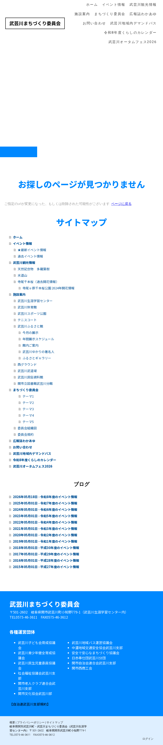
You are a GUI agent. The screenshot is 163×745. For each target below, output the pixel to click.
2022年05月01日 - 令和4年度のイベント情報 (45, 522)
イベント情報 (113, 5)
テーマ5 (28, 421)
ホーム (92, 5)
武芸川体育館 (27, 307)
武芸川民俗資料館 (30, 377)
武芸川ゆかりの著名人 (38, 351)
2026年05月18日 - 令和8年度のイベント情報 (45, 496)
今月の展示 (30, 332)
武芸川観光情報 (143, 5)
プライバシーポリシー (31, 722)
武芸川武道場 (27, 370)
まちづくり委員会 (109, 14)
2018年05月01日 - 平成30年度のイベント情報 (46, 547)
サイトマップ (54, 722)
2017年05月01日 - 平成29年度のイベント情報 (46, 554)
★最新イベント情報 (32, 250)
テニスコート (27, 320)
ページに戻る (121, 204)
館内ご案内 (30, 345)
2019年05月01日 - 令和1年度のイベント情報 (45, 541)
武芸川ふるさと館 (30, 326)
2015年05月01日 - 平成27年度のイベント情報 (46, 566)
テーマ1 (28, 396)
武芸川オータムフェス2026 (132, 42)
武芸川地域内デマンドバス (133, 23)
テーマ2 (28, 402)
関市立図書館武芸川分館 (35, 383)
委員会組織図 (27, 428)
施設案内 (82, 14)
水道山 (22, 275)
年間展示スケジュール (38, 339)
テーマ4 (28, 415)
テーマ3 (28, 409)
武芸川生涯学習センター (35, 300)
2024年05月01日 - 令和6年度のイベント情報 (45, 509)
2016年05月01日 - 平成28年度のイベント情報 (46, 560)
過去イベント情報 (30, 256)
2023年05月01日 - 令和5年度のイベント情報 (45, 516)
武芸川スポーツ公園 (32, 313)
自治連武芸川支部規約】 (31, 704)
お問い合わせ (94, 23)
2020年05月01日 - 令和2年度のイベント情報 (45, 535)
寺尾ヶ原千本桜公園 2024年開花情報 (48, 288)
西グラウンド (27, 364)
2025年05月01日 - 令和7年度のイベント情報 (45, 503)
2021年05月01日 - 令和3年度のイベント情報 (45, 528)
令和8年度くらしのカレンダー (130, 33)
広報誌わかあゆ (143, 14)
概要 (12, 722)
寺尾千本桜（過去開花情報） (38, 281)
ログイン (147, 738)
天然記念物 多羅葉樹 (33, 269)
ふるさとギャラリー (36, 358)
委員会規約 (26, 434)
